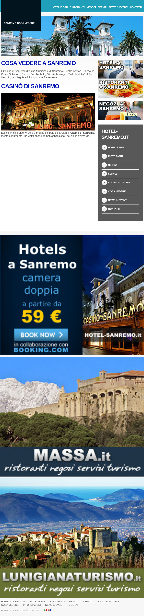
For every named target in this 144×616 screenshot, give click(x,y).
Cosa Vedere (117, 191)
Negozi (91, 7)
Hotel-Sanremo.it (13, 601)
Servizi (102, 7)
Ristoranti (77, 7)
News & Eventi (118, 7)
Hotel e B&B (59, 7)
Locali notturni (119, 182)
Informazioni (32, 604)
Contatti (136, 7)
